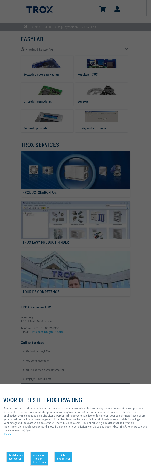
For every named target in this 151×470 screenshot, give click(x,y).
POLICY (8, 433)
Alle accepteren (64, 457)
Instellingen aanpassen (16, 457)
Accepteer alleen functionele (40, 458)
